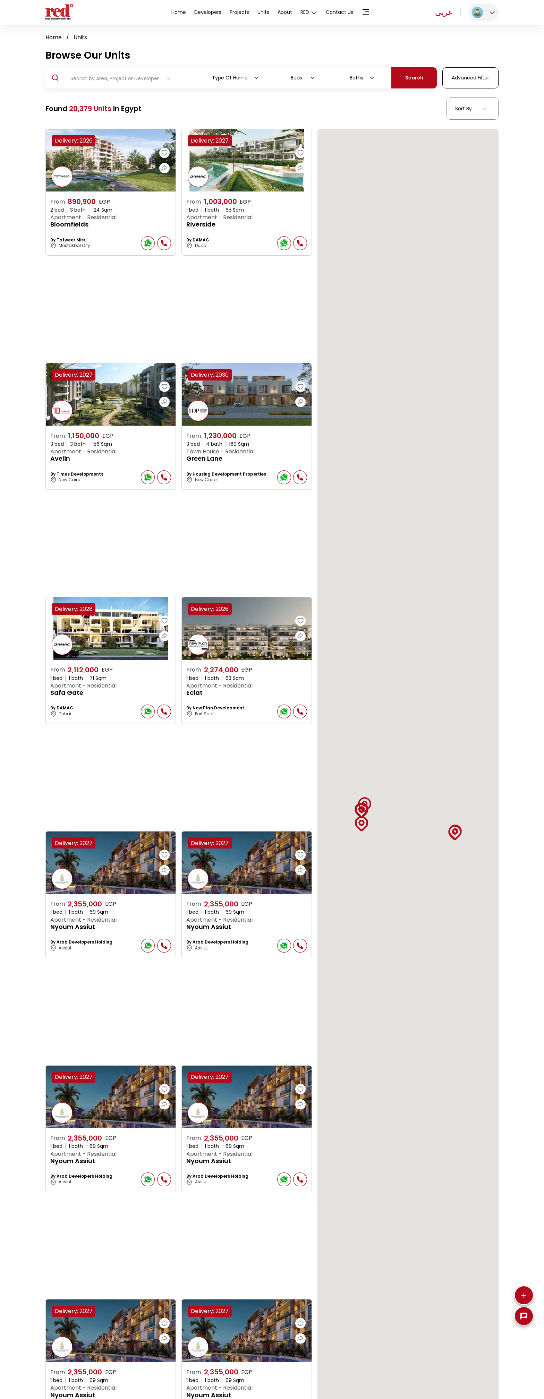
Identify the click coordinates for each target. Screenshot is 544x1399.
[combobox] (251, 78)
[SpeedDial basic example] (524, 1316)
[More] (524, 1295)
